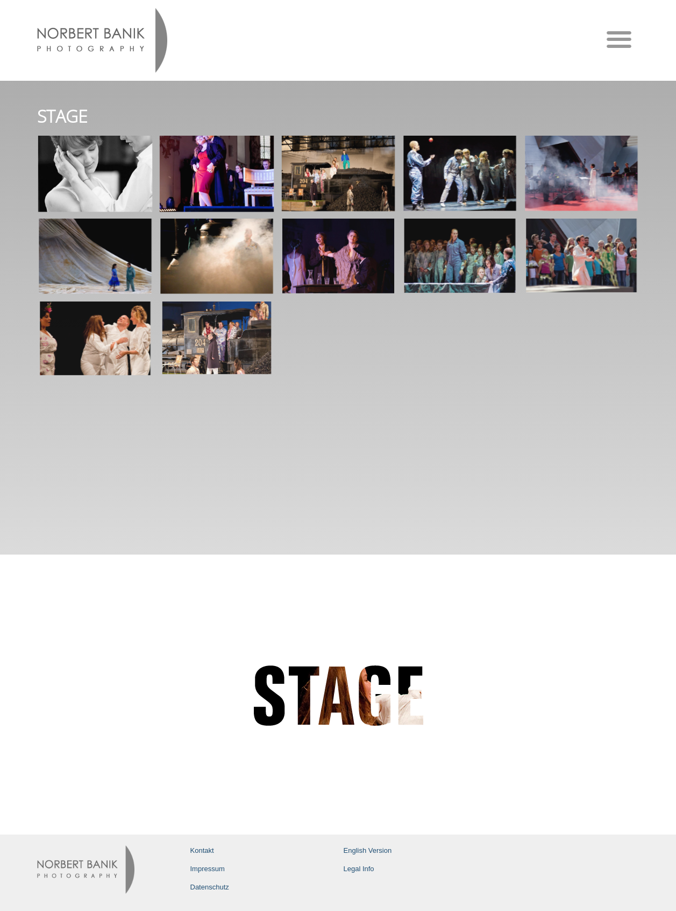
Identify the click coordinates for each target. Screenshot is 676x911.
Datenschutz (209, 887)
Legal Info (359, 869)
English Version (368, 850)
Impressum (207, 869)
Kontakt (202, 850)
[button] (619, 39)
